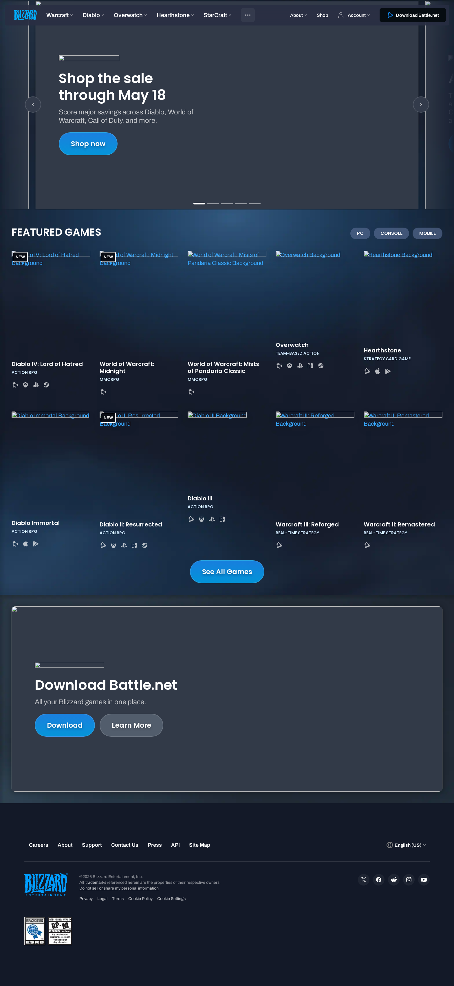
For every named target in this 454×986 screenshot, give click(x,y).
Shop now (88, 144)
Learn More (131, 725)
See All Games (227, 572)
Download (65, 725)
